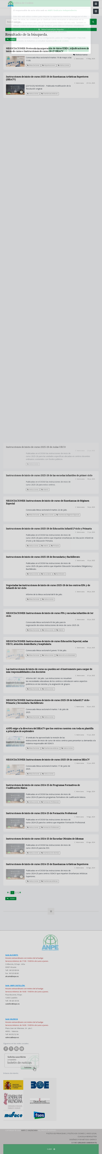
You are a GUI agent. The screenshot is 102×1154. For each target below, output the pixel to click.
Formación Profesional (50, 802)
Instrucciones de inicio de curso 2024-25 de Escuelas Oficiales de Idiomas (45, 838)
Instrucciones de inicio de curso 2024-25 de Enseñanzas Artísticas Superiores (47, 864)
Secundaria (46, 574)
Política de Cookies (76, 1133)
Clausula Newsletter (87, 1136)
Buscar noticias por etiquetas (51, 29)
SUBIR (51, 1149)
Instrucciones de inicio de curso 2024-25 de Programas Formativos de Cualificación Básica (43, 786)
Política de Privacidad (56, 1133)
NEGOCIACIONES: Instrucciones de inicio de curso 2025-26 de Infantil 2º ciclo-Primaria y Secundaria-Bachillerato (48, 701)
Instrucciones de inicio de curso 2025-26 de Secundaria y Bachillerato (43, 556)
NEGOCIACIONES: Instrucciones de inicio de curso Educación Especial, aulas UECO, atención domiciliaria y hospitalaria (47, 643)
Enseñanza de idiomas (50, 853)
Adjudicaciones (48, 65)
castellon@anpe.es (12, 1004)
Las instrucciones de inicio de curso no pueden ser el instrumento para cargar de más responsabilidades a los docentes (49, 670)
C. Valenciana (78, 59)
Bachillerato (59, 574)
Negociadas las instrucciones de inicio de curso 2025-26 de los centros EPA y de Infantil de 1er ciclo (48, 587)
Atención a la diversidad (65, 655)
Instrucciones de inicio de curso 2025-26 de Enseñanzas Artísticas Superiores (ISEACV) (47, 78)
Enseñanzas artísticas (49, 93)
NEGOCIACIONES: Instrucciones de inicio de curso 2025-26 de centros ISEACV (48, 759)
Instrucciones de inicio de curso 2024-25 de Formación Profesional (41, 813)
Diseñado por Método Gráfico (83, 1139)
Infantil (59, 630)
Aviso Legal (91, 1133)
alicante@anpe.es (12, 976)
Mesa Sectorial (33, 65)
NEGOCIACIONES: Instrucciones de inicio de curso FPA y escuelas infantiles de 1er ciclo (49, 614)
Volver (11, 39)
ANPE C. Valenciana (29, 1130)
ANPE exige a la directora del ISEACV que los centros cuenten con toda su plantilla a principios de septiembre (49, 730)
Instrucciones (63, 65)
